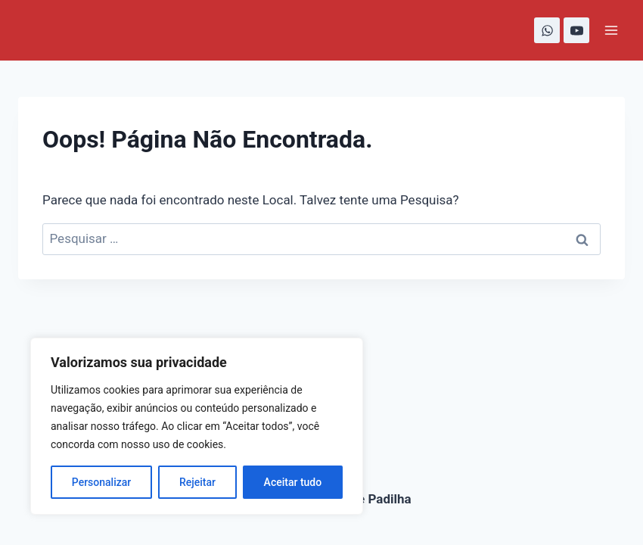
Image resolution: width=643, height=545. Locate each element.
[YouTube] (576, 30)
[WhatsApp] (547, 30)
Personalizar (101, 482)
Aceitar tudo (293, 482)
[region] (196, 426)
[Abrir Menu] (611, 30)
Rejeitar (197, 482)
